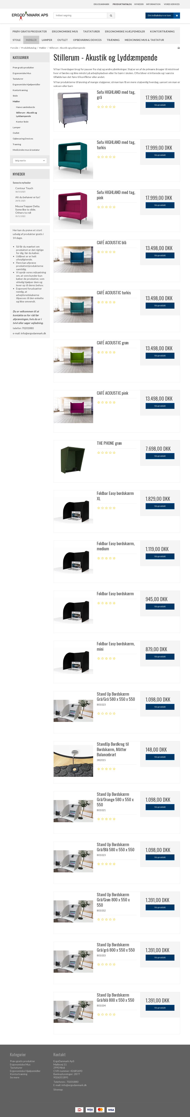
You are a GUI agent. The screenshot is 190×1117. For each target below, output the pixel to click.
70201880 (28, 328)
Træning (17, 144)
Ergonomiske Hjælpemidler (26, 84)
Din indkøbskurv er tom (164, 15)
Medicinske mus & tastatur (26, 149)
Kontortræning (20, 90)
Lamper (17, 127)
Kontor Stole (22, 121)
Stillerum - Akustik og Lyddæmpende (26, 114)
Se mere (14, 1077)
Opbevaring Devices (23, 138)
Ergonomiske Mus (22, 73)
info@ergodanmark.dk (33, 333)
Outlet (16, 132)
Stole (15, 95)
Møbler (16, 101)
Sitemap (58, 1089)
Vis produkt (160, 105)
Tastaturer (18, 78)
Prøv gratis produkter (23, 67)
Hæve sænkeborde (25, 107)
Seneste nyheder (22, 182)
